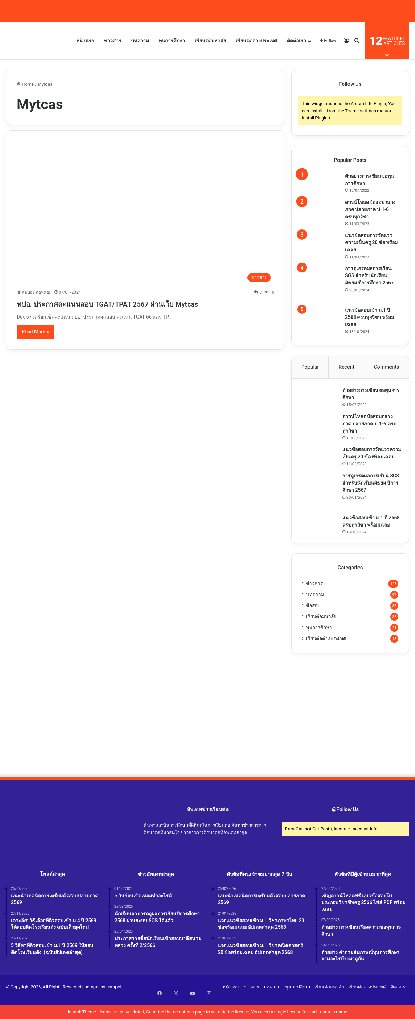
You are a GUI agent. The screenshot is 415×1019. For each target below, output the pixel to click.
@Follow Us (345, 829)
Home (25, 84)
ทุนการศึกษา (172, 40)
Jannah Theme (81, 1012)
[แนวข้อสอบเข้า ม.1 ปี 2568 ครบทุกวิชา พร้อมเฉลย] (321, 316)
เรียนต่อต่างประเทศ (256, 40)
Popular (310, 367)
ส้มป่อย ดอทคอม (37, 292)
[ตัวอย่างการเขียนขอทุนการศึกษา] (321, 183)
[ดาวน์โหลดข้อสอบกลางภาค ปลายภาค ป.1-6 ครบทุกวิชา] (321, 209)
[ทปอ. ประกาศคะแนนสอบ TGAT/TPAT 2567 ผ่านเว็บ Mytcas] (145, 213)
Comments (386, 367)
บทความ (140, 40)
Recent (346, 367)
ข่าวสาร (112, 40)
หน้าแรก (85, 40)
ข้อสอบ (313, 625)
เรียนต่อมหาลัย (210, 40)
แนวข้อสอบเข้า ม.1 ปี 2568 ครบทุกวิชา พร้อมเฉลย (369, 317)
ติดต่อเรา (296, 40)
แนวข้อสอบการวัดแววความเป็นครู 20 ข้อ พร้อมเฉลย (371, 242)
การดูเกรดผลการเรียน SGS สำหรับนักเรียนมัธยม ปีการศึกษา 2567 (369, 275)
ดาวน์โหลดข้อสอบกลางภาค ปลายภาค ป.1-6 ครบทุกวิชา (370, 209)
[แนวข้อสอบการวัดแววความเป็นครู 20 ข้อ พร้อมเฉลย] (321, 242)
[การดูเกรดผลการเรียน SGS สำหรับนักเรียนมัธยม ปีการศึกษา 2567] (321, 283)
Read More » (35, 344)
